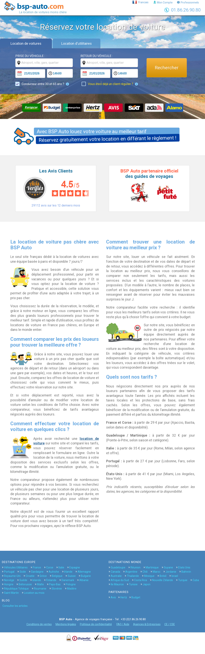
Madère (71, 588)
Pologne (71, 584)
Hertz (123, 597)
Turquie (182, 580)
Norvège (9, 580)
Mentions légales (66, 624)
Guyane (168, 567)
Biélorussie (25, 584)
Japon (146, 584)
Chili (145, 571)
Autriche (54, 571)
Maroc (156, 571)
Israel (174, 575)
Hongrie (8, 584)
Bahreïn (186, 571)
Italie (61, 567)
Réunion (135, 567)
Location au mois (34, 592)
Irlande (68, 571)
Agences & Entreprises (147, 624)
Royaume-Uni (12, 575)
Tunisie (133, 584)
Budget (135, 597)
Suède (23, 580)
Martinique (152, 567)
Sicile (23, 571)
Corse (49, 567)
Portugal (9, 571)
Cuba (196, 580)
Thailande (133, 575)
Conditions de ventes (39, 624)
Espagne (74, 567)
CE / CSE (169, 624)
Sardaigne (37, 571)
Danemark (68, 580)
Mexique (149, 575)
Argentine (131, 571)
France (37, 567)
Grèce (43, 575)
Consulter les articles (15, 605)
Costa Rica (140, 580)
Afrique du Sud (120, 580)
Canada (115, 571)
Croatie (30, 575)
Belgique (57, 575)
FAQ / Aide (122, 624)
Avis (113, 597)
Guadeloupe (118, 567)
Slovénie (57, 588)
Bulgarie (86, 575)
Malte (40, 584)
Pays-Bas (55, 584)
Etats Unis (184, 567)
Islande (36, 580)
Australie (116, 575)
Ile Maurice (117, 584)
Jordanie (171, 571)
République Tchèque (16, 588)
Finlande (51, 580)
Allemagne (84, 571)
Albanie (84, 580)
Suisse (72, 575)
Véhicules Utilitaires (16, 567)
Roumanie (40, 588)
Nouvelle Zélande (162, 580)
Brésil (163, 575)
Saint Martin (11, 592)
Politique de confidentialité (96, 624)
